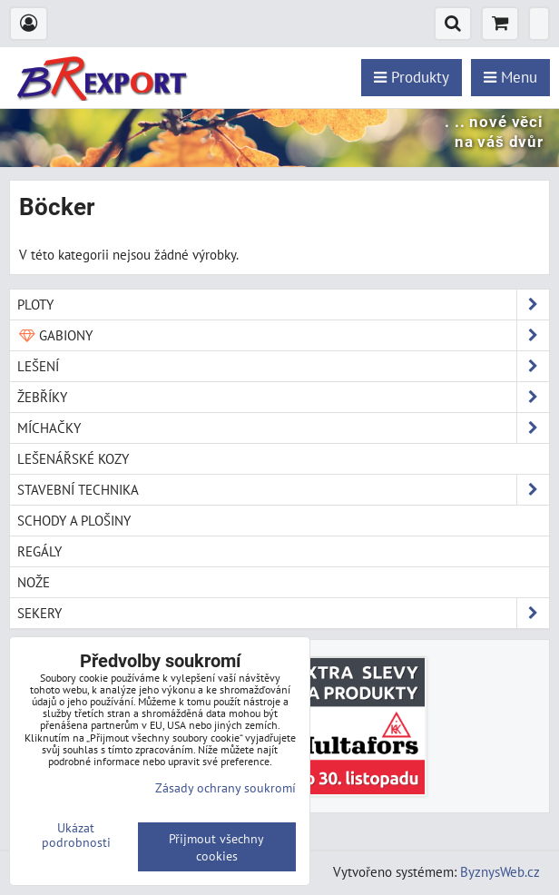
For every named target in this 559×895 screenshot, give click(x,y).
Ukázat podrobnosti (76, 835)
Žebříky (283, 397)
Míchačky (283, 428)
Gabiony (283, 335)
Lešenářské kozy (73, 458)
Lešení (283, 366)
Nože (33, 582)
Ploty (283, 305)
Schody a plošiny (74, 520)
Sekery (283, 613)
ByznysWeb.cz (500, 871)
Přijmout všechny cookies (216, 847)
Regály (39, 551)
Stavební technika (283, 490)
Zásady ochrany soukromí (225, 787)
